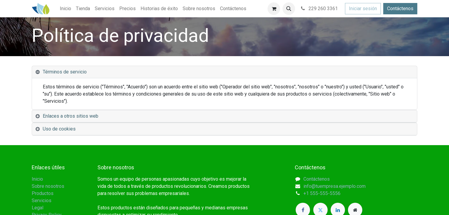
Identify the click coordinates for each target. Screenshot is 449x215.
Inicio (37, 179)
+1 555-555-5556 (321, 193)
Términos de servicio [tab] (65, 72)
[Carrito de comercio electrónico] (274, 8)
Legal (37, 208)
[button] (288, 8)
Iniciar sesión (363, 8)
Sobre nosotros (48, 186)
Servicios (41, 200)
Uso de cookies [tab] (59, 129)
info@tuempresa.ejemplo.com (334, 186)
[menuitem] (65, 9)
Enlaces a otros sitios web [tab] (70, 116)
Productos (43, 193)
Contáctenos (400, 8)
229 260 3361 (319, 8)
